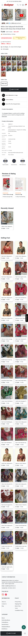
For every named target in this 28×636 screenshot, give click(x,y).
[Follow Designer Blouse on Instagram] (3, 594)
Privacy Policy (18, 602)
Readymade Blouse (6, 627)
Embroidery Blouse (6, 620)
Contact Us (4, 604)
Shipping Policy (18, 604)
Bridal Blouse (4, 629)
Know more (4, 116)
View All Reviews (6, 175)
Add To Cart (11, 633)
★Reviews (27, 318)
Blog (3, 606)
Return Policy (18, 606)
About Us (4, 602)
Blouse (3, 618)
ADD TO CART (14, 89)
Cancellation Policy (19, 610)
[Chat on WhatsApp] (24, 627)
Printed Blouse (5, 622)
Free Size (4, 84)
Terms (16, 608)
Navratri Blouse (5, 624)
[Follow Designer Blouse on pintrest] (6, 594)
